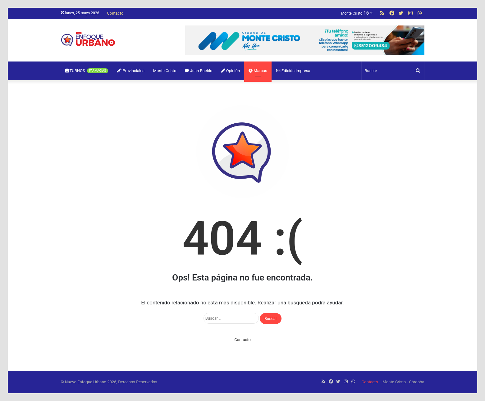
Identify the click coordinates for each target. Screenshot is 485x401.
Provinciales (130, 70)
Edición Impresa (293, 70)
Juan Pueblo (198, 70)
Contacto (115, 13)
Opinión (230, 70)
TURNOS (86, 70)
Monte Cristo (164, 70)
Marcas (258, 70)
